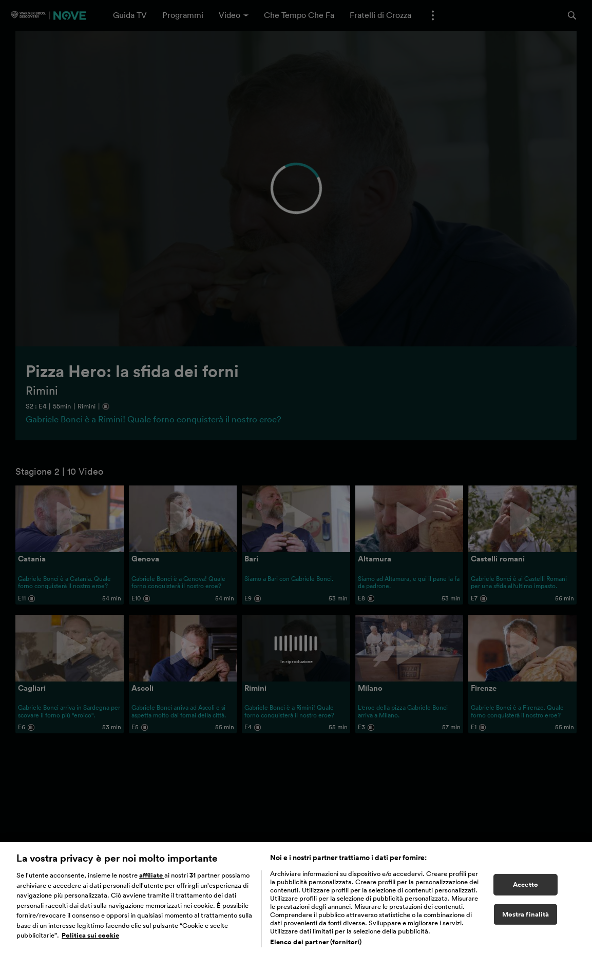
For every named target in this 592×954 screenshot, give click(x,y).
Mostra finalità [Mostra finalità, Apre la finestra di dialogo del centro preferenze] (525, 930)
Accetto (525, 901)
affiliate (151, 892)
